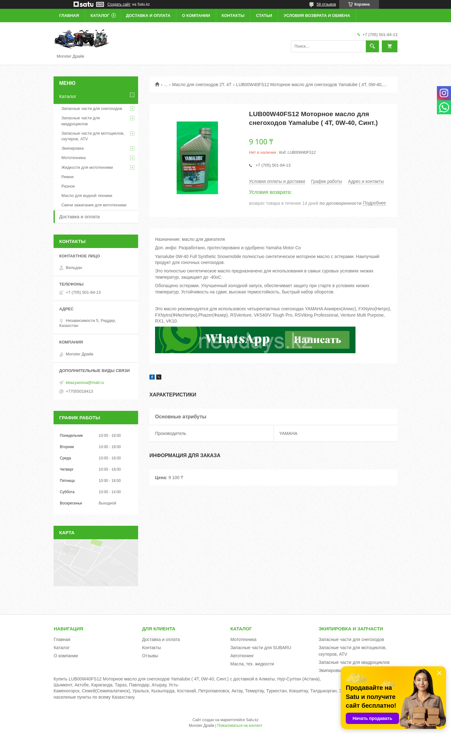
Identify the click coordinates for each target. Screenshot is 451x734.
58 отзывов (326, 4)
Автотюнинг (242, 655)
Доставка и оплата (148, 15)
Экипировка (72, 148)
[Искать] (372, 46)
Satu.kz (252, 720)
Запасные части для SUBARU (260, 647)
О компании (196, 15)
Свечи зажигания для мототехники (94, 205)
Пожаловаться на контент (239, 725)
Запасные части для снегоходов (91, 108)
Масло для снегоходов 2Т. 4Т (202, 84)
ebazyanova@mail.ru (85, 382)
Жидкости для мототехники (87, 167)
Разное (68, 186)
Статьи (264, 15)
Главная (69, 15)
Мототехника (73, 157)
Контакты (233, 15)
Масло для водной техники (86, 195)
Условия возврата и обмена (317, 15)
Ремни (67, 176)
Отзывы (150, 655)
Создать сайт (119, 4)
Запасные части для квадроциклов (80, 121)
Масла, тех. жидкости (252, 663)
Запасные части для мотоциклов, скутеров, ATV (92, 136)
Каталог (100, 15)
